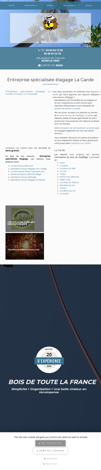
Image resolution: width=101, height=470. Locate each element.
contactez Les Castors (81, 143)
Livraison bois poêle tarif (22, 165)
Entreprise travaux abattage (23, 177)
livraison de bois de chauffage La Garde (75, 115)
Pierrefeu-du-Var (67, 185)
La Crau (63, 171)
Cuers (62, 162)
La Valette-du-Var (68, 190)
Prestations (31, 5)
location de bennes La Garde (67, 108)
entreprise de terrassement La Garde (77, 128)
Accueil (11, 5)
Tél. (50, 50)
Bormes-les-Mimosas (69, 176)
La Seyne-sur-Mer (68, 168)
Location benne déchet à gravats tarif (27, 171)
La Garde (64, 165)
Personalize (50, 458)
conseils (50, 5)
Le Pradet (64, 193)
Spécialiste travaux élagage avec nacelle (29, 168)
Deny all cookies (50, 450)
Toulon (63, 174)
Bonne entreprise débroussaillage (26, 174)
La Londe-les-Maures (69, 182)
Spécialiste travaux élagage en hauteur (28, 179)
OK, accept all (50, 443)
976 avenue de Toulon (50, 59)
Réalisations (69, 5)
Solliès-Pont (65, 179)
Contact (89, 5)
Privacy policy (50, 464)
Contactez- (50, 65)
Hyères (63, 188)
